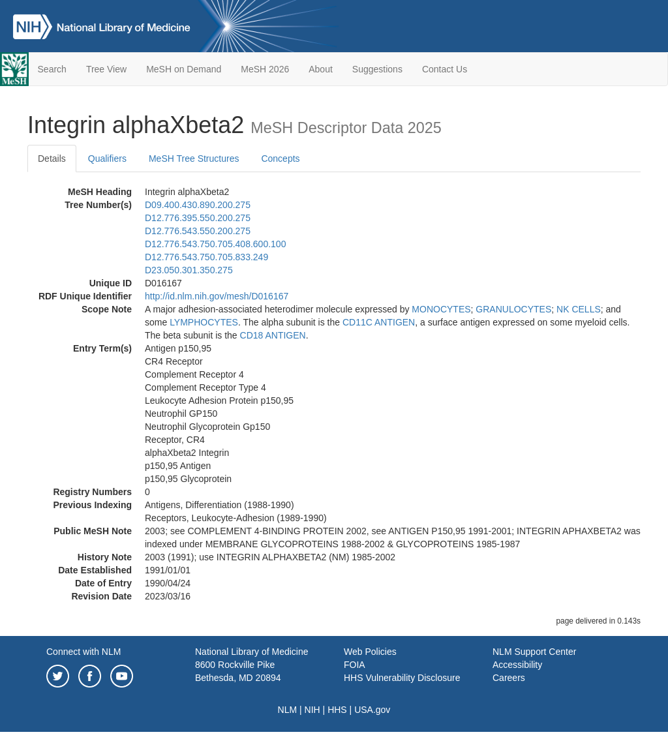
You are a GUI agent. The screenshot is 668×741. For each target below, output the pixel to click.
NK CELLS (578, 309)
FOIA (354, 664)
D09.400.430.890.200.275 (197, 205)
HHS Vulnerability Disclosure (402, 678)
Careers (509, 678)
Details (52, 158)
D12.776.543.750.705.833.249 (206, 257)
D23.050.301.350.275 (189, 270)
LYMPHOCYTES (204, 322)
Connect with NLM (83, 651)
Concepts (280, 158)
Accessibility (517, 664)
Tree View (106, 69)
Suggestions (377, 69)
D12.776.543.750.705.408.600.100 (215, 244)
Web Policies (370, 651)
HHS (337, 709)
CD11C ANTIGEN (378, 322)
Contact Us (444, 69)
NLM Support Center (534, 651)
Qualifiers (107, 158)
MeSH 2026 (265, 69)
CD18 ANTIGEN (273, 335)
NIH (312, 709)
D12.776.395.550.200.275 (197, 218)
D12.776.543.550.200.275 (197, 231)
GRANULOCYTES (513, 309)
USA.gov (372, 709)
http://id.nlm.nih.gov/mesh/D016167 (216, 296)
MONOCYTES (441, 309)
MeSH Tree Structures (194, 158)
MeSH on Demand (183, 69)
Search (52, 69)
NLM (287, 709)
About (321, 69)
